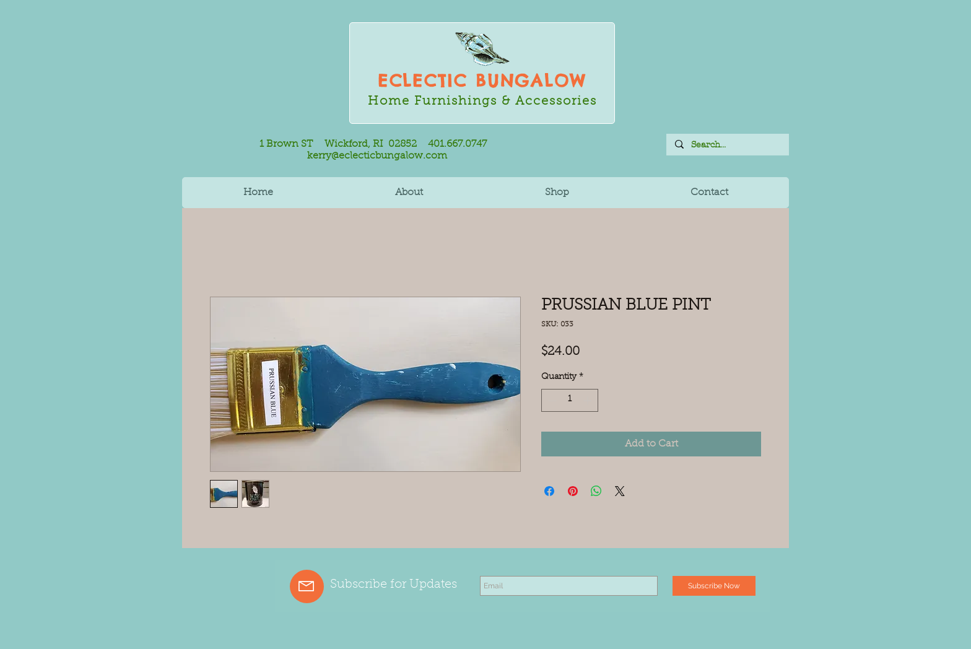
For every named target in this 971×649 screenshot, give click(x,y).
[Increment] (588, 400)
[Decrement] (551, 400)
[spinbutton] (570, 400)
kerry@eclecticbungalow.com (377, 156)
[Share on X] (619, 491)
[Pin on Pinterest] (572, 491)
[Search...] (727, 145)
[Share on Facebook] (549, 491)
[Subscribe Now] (714, 586)
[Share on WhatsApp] (596, 491)
